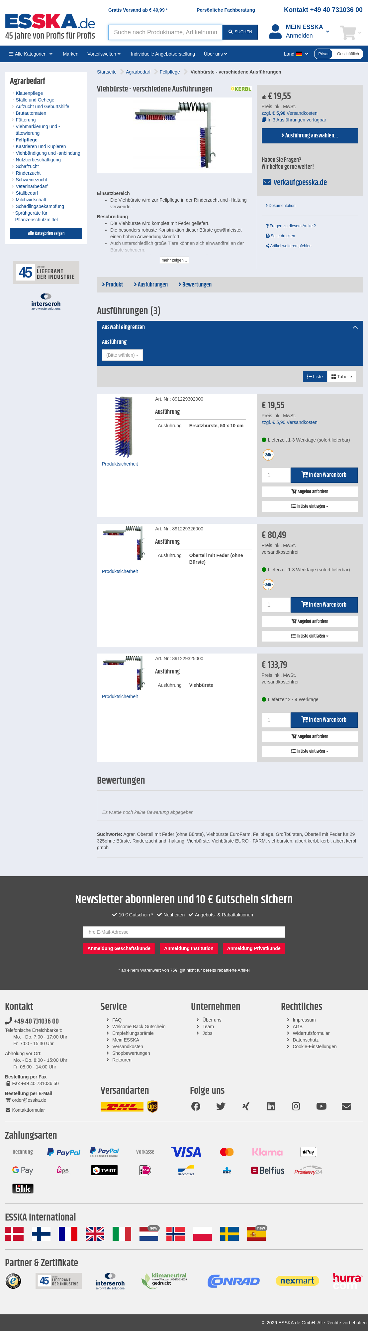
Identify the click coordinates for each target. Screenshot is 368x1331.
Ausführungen (151, 284)
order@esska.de (25, 1100)
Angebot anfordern (309, 491)
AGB (298, 1026)
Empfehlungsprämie (133, 1033)
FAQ (117, 1020)
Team (208, 1026)
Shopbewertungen (131, 1053)
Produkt (112, 284)
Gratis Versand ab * (138, 10)
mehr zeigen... (174, 260)
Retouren (122, 1059)
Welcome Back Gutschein (138, 1026)
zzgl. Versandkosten (290, 113)
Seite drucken (280, 236)
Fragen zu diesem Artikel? (291, 226)
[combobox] (122, 355)
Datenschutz (306, 1040)
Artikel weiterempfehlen (289, 246)
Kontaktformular (25, 1110)
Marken (70, 54)
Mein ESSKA (125, 1040)
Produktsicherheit (120, 464)
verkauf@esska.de (294, 183)
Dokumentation (281, 205)
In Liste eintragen (309, 506)
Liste (315, 376)
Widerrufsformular (311, 1033)
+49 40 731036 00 (32, 1021)
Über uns (212, 1020)
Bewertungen (195, 284)
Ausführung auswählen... (309, 135)
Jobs (208, 1033)
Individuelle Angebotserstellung (163, 54)
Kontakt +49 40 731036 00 (323, 9)
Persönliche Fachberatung (226, 10)
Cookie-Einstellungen (314, 1046)
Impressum (304, 1020)
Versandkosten (127, 1046)
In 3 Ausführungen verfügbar (294, 119)
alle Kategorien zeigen (46, 233)
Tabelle (341, 376)
